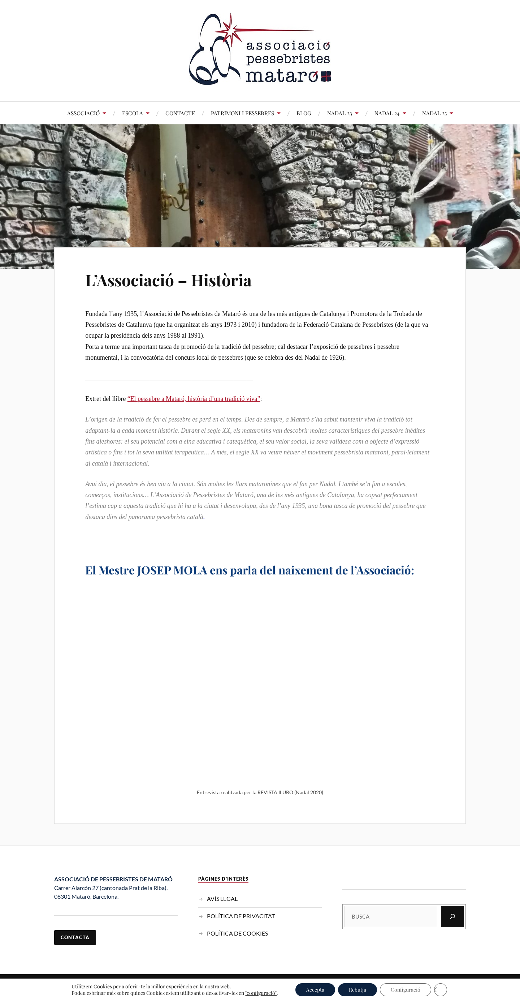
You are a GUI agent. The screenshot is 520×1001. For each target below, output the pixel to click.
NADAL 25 (434, 113)
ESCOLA (132, 113)
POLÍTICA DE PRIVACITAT (241, 915)
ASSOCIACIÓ (83, 113)
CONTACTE (180, 113)
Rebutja (357, 989)
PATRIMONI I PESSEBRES (242, 113)
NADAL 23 (339, 113)
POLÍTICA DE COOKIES (237, 933)
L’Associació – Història (168, 279)
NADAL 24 (387, 113)
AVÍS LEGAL (222, 898)
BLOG (303, 113)
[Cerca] (452, 916)
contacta (75, 937)
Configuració (405, 989)
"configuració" (261, 993)
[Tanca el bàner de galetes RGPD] (440, 989)
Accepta (315, 989)
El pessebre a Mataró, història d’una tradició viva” (195, 398)
